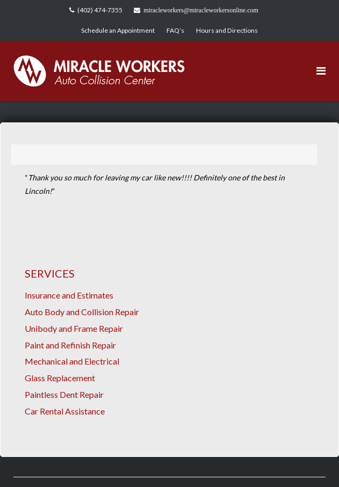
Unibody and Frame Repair (74, 328)
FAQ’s (175, 30)
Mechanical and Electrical (72, 361)
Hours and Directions (227, 30)
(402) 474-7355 (99, 10)
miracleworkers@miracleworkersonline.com (200, 10)
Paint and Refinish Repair (70, 345)
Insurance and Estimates (69, 295)
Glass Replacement (60, 378)
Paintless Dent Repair (64, 394)
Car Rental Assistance (65, 411)
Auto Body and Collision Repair (82, 312)
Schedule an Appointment (118, 30)
